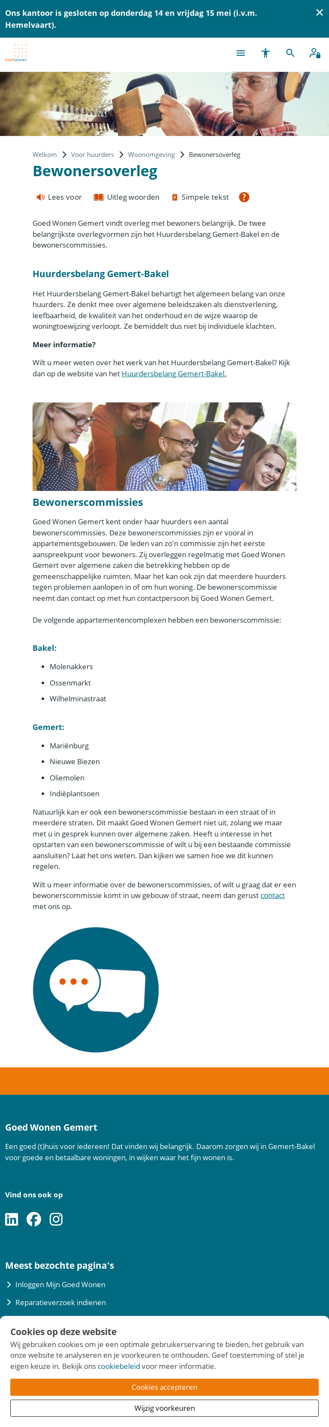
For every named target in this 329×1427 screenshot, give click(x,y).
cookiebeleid (119, 1366)
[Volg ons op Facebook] (34, 1220)
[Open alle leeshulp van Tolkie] (244, 197)
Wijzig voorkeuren (165, 1408)
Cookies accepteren (164, 1387)
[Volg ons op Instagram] (56, 1220)
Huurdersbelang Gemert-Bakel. (174, 373)
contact (272, 895)
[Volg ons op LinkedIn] (11, 1220)
